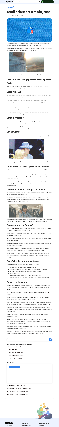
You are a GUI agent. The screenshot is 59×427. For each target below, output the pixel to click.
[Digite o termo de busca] (27, 1)
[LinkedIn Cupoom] (9, 425)
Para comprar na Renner (12, 228)
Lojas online (41, 425)
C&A (26, 176)
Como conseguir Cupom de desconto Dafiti (17, 391)
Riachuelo (22, 176)
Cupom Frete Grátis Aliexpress (14, 358)
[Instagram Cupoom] (7, 425)
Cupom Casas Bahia (12, 349)
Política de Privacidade (26, 425)
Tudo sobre (10, 7)
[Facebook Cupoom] (5, 425)
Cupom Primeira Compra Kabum (15, 352)
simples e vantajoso (31, 331)
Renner (17, 176)
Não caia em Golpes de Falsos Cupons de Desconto (19, 388)
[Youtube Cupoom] (11, 425)
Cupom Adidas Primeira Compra (15, 355)
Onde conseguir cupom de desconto (16, 385)
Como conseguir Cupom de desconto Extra (17, 394)
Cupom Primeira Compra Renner (15, 346)
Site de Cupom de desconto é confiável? (19, 370)
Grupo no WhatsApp (47, 2)
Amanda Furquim (29, 15)
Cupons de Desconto (14, 366)
